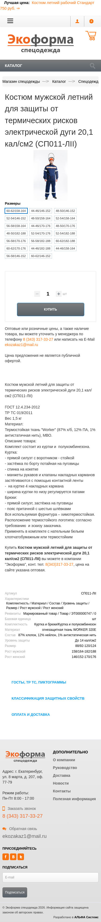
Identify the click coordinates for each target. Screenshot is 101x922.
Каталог (13, 65)
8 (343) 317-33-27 (38, 339)
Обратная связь (19, 829)
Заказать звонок (19, 808)
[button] (10, 20)
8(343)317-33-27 (59, 564)
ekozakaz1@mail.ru (21, 345)
